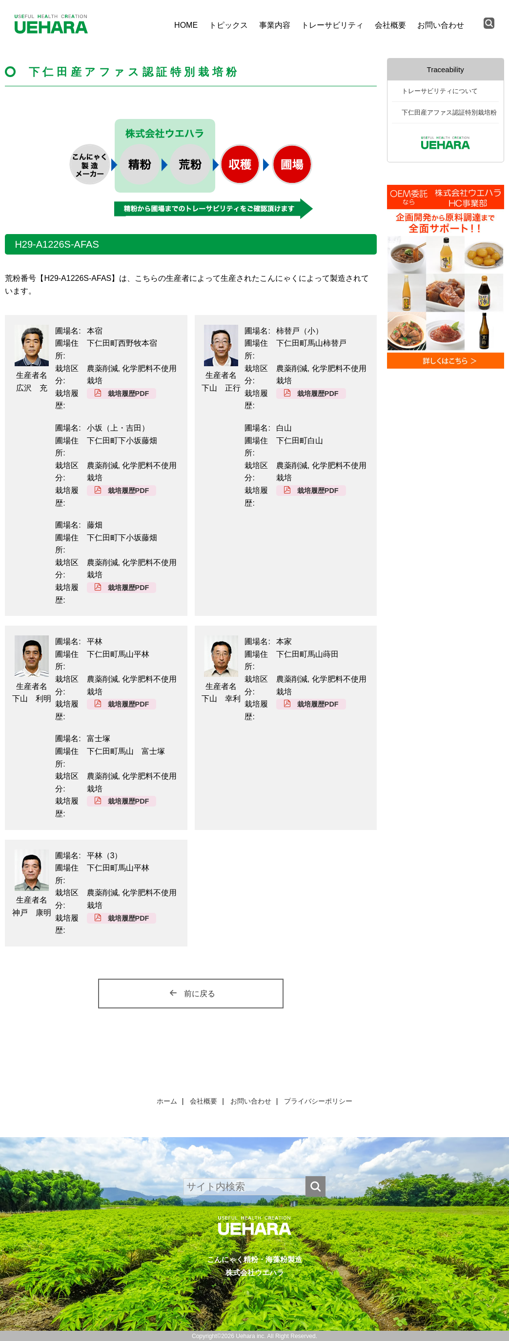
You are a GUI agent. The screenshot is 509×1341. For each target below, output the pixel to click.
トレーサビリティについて (440, 91)
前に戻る (199, 993)
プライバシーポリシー (318, 1101)
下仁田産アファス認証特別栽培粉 (449, 112)
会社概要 (390, 25)
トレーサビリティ (332, 25)
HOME (186, 25)
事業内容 (274, 25)
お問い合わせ (440, 25)
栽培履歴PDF (128, 393)
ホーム (167, 1101)
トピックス (228, 25)
